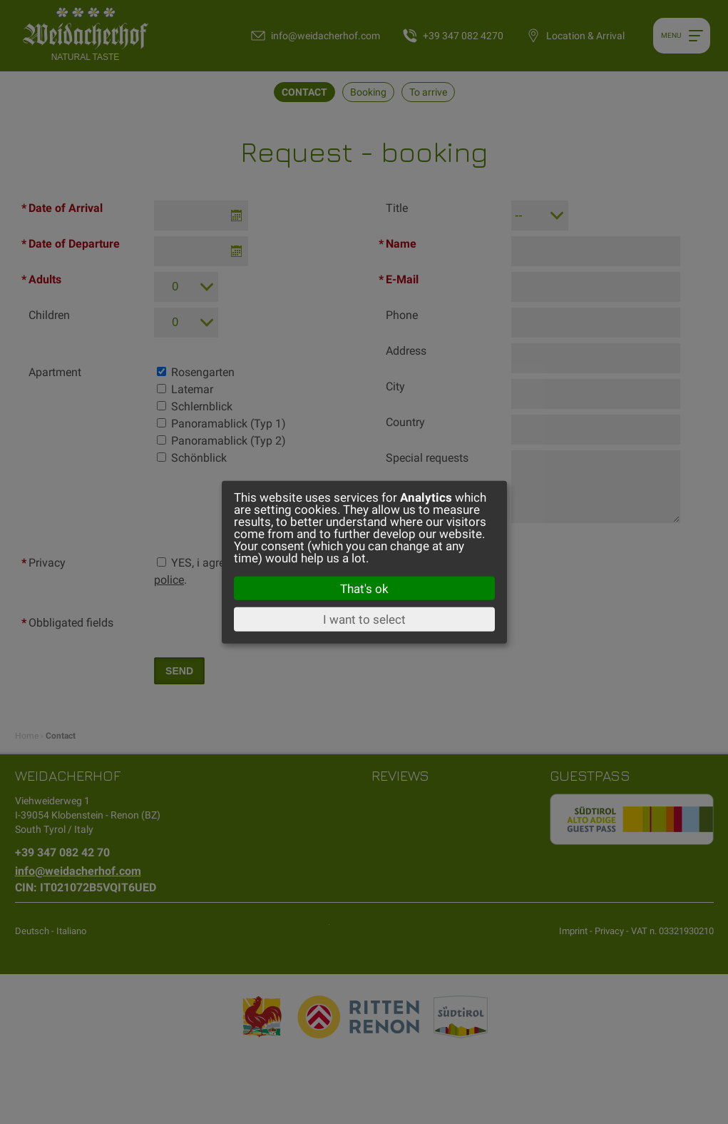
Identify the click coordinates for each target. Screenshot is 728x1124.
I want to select (364, 619)
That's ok (364, 588)
